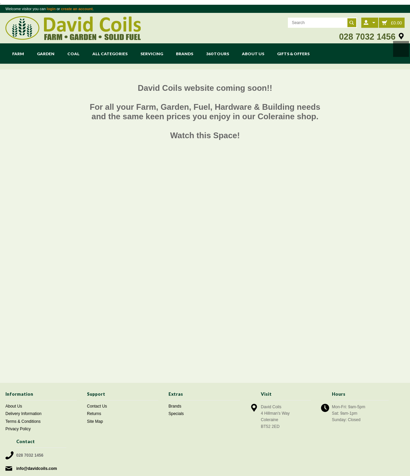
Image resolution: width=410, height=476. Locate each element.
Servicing (151, 53)
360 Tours (217, 53)
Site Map (95, 421)
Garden (45, 53)
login (51, 9)
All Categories (110, 53)
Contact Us (97, 406)
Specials (176, 413)
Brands (184, 53)
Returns (94, 413)
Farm (18, 53)
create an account (77, 9)
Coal (73, 53)
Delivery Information (23, 413)
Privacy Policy (18, 429)
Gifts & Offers (293, 53)
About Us (253, 53)
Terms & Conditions (23, 421)
